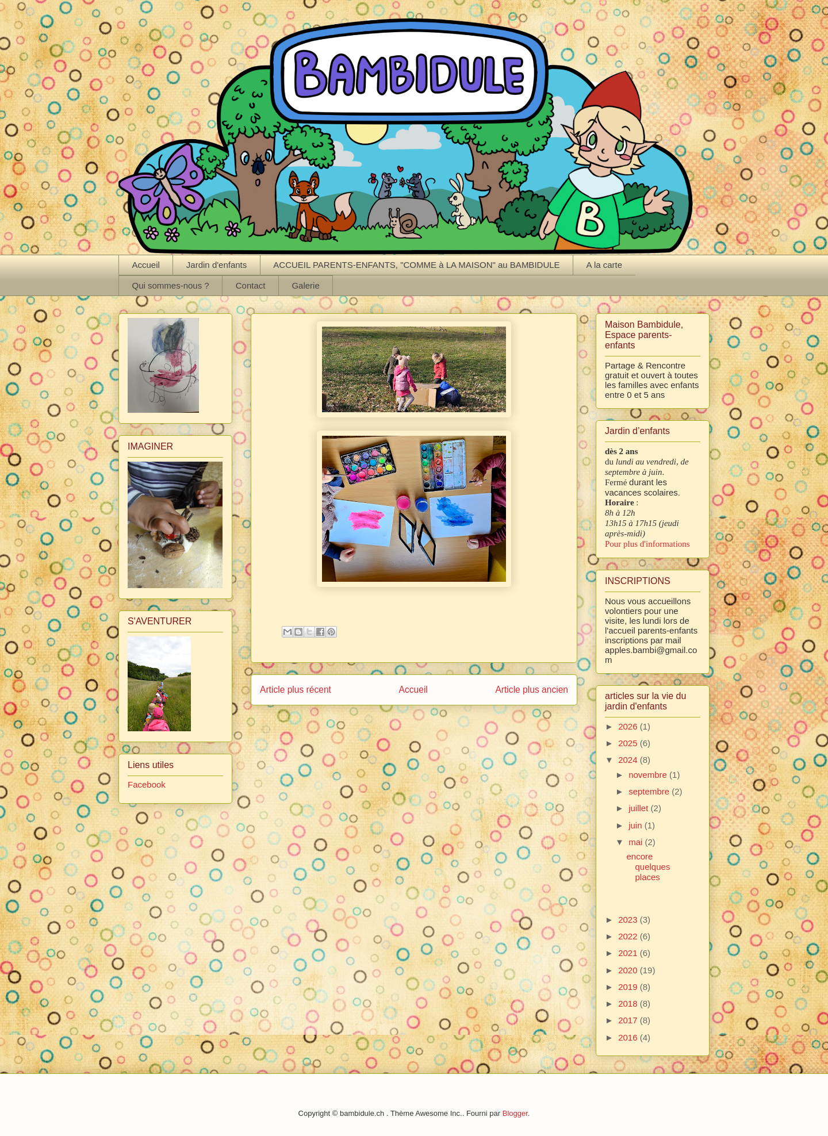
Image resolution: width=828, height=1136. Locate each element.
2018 (629, 1003)
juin (636, 825)
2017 (629, 1020)
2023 (629, 919)
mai (636, 842)
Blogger (515, 1113)
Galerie (305, 285)
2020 (629, 970)
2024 (629, 760)
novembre (648, 775)
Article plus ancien (531, 689)
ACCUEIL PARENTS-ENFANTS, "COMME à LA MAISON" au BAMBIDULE (416, 265)
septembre (650, 791)
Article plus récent (295, 689)
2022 (629, 936)
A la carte (604, 265)
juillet (639, 808)
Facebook (147, 784)
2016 (629, 1037)
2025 (629, 743)
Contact (251, 285)
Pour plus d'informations (647, 543)
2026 (629, 726)
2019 (629, 987)
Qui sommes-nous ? (170, 285)
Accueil (146, 265)
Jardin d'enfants (216, 265)
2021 (629, 953)
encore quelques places (648, 866)
